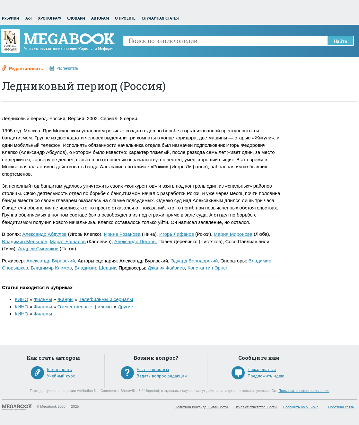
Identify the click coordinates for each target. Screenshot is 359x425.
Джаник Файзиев (166, 267)
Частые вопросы (153, 369)
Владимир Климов (51, 267)
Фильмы (43, 299)
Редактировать (26, 68)
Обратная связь (341, 406)
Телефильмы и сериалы (106, 299)
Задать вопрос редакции (162, 376)
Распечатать (67, 68)
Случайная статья (160, 18)
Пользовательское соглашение (303, 391)
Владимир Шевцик (95, 267)
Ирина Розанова (122, 234)
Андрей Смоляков (38, 248)
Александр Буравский (50, 260)
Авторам (100, 18)
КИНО (21, 299)
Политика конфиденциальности (201, 406)
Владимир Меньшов (24, 241)
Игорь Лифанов (176, 234)
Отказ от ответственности (255, 406)
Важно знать (59, 369)
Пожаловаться (262, 369)
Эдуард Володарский (194, 260)
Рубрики (10, 18)
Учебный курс (61, 376)
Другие (125, 306)
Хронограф (49, 18)
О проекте (125, 18)
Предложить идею (266, 376)
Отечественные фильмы (84, 306)
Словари (76, 18)
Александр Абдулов (44, 234)
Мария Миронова (233, 234)
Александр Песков (135, 241)
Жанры (65, 299)
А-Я (28, 18)
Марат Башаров (68, 241)
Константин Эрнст (207, 267)
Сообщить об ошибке (301, 406)
